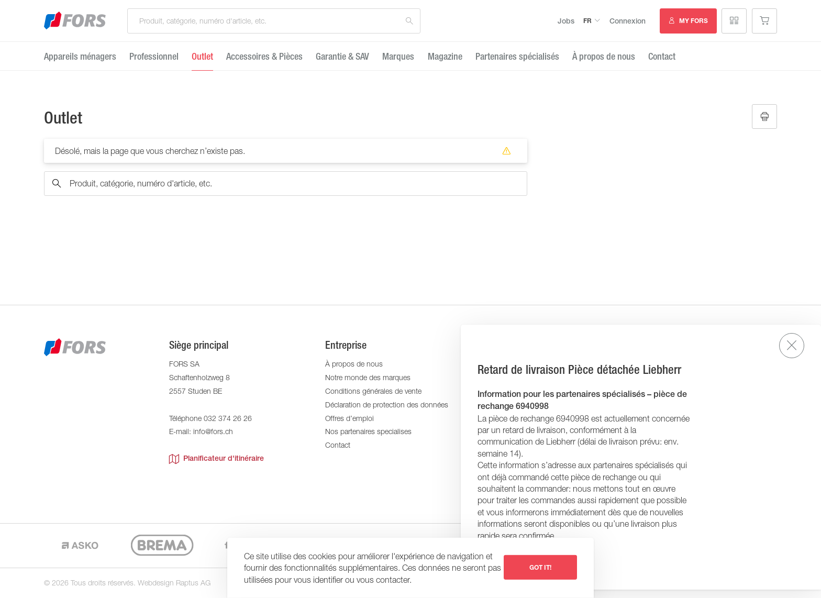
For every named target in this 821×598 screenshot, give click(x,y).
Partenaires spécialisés (517, 56)
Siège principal (198, 345)
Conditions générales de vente (373, 390)
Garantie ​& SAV (342, 56)
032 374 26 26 (228, 418)
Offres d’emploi (349, 418)
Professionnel (154, 56)
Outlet (202, 56)
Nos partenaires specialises (368, 431)
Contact (661, 56)
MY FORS (693, 21)
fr (587, 21)
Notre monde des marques (367, 377)
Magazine (445, 56)
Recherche (409, 21)
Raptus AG (193, 582)
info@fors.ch (213, 431)
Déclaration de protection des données (386, 404)
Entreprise (346, 345)
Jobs (566, 21)
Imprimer (764, 116)
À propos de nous (603, 56)
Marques (398, 56)
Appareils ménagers (80, 56)
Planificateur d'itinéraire (216, 458)
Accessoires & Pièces (264, 56)
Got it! (540, 567)
